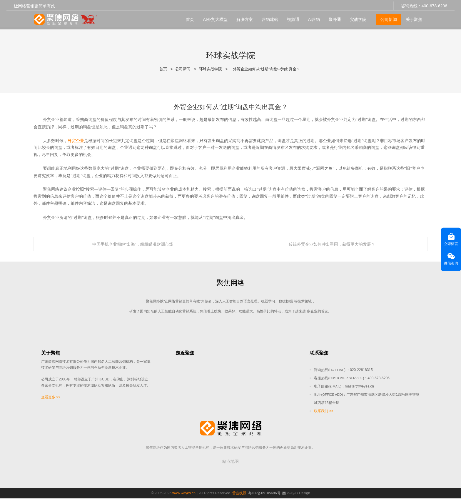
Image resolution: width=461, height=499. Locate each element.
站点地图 (230, 462)
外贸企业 (76, 141)
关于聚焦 (413, 18)
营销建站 (268, 18)
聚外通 (334, 18)
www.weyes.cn (184, 494)
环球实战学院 (210, 69)
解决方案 (243, 18)
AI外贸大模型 (214, 18)
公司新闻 (387, 18)
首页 (189, 18)
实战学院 (357, 18)
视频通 (291, 18)
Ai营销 (312, 18)
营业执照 (239, 494)
